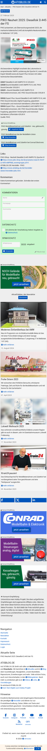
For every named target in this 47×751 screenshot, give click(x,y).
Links (35, 680)
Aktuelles (30, 669)
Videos (27, 680)
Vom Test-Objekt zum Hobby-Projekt (17, 688)
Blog (44, 669)
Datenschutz (13, 233)
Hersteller (17, 701)
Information (30, 748)
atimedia (27, 739)
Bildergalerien (32, 677)
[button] (8, 500)
